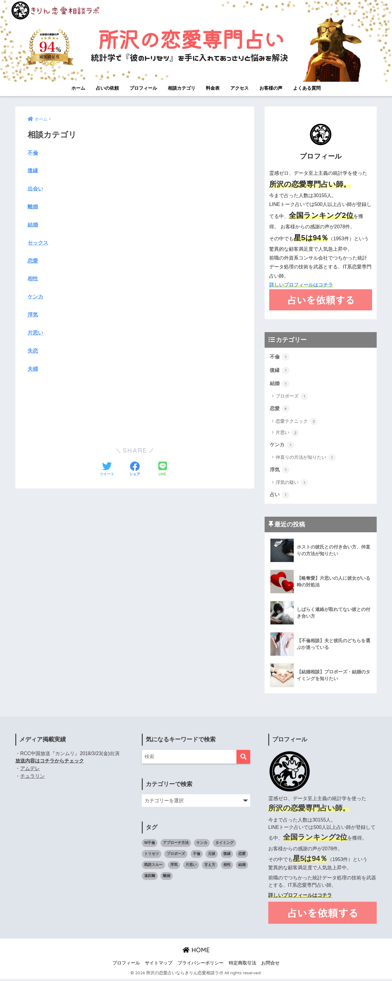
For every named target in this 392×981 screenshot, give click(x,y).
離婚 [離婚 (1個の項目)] (166, 877)
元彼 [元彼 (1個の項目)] (211, 855)
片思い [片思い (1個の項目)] (191, 866)
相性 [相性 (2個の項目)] (227, 866)
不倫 (33, 153)
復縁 (33, 171)
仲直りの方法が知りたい (306, 458)
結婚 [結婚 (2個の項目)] (242, 866)
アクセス (239, 88)
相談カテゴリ (181, 88)
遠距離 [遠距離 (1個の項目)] (149, 877)
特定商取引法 (242, 964)
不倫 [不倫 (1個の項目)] (196, 855)
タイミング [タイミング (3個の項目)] (224, 844)
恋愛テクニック (296, 422)
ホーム (78, 88)
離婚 (33, 207)
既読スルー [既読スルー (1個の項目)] (153, 866)
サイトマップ (158, 964)
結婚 (33, 224)
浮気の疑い (292, 484)
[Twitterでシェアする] (107, 469)
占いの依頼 (107, 88)
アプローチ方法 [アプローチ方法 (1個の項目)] (176, 844)
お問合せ (270, 964)
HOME (196, 951)
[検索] (243, 758)
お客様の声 (270, 88)
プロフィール (143, 88)
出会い (35, 189)
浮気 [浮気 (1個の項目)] (174, 866)
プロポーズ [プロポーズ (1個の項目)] (176, 855)
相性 (33, 279)
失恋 (33, 350)
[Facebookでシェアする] (134, 469)
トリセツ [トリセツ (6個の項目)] (151, 855)
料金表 (213, 88)
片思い (35, 332)
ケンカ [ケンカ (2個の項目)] (201, 844)
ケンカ (35, 296)
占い (280, 496)
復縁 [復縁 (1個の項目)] (227, 855)
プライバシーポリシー (201, 964)
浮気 (33, 314)
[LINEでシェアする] (162, 469)
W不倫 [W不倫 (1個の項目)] (149, 844)
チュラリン (32, 777)
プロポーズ (292, 397)
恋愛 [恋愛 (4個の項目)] (242, 855)
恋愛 (33, 261)
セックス (38, 242)
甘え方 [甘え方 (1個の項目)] (209, 866)
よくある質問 (307, 88)
